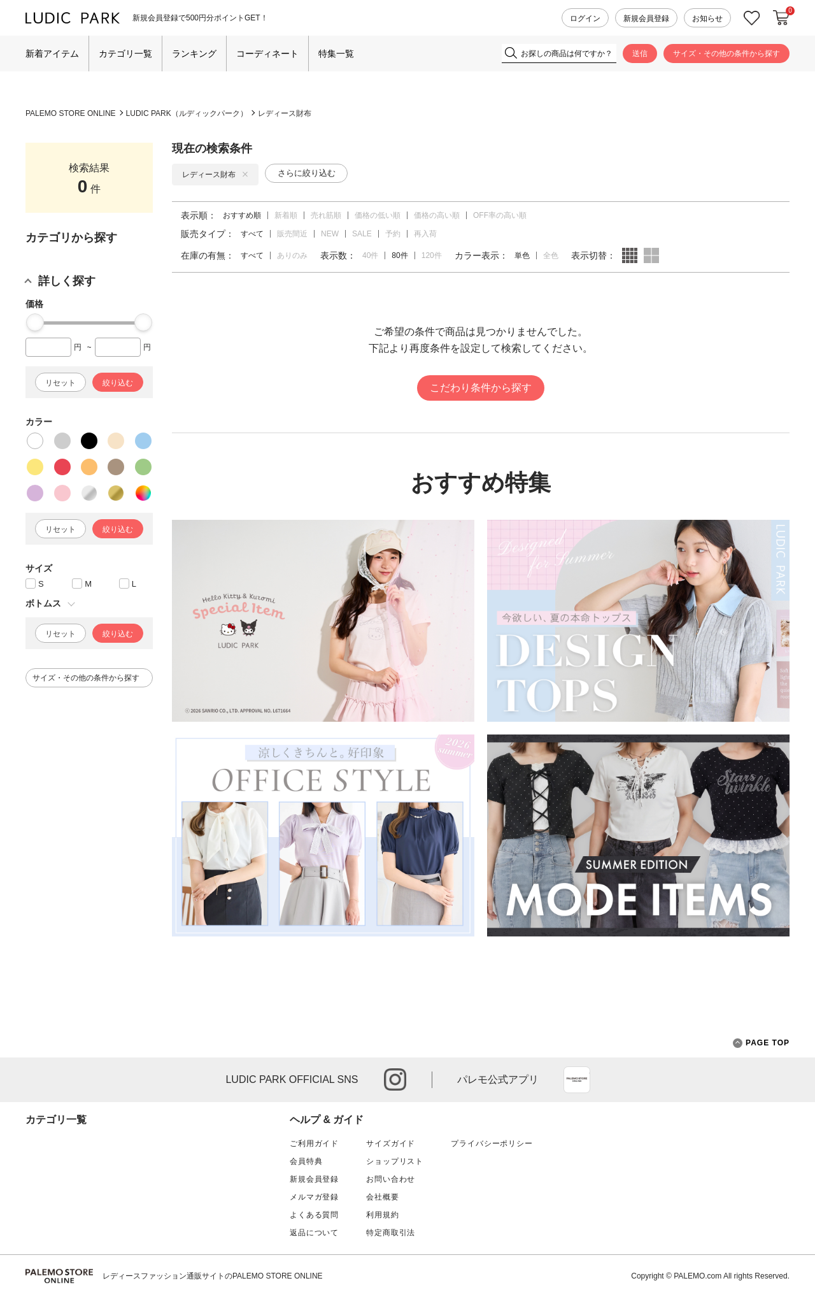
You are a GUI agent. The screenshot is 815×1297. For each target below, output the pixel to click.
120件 (432, 255)
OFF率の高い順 (500, 215)
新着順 (285, 215)
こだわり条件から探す (481, 387)
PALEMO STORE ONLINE (70, 113)
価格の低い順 (377, 215)
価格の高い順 (437, 215)
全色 (550, 255)
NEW (330, 233)
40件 (370, 255)
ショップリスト (394, 1161)
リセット (60, 382)
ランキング (194, 53)
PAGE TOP (761, 1043)
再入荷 (425, 233)
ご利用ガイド (314, 1143)
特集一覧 (336, 53)
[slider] (35, 322)
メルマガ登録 (314, 1197)
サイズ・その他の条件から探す (726, 53)
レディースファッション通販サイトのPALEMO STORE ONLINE (213, 1276)
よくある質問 (314, 1214)
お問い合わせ (390, 1179)
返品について (314, 1232)
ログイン (585, 18)
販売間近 (292, 233)
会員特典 (306, 1161)
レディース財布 (284, 113)
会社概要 (382, 1197)
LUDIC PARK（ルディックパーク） (187, 113)
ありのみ (292, 255)
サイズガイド (390, 1143)
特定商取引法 (390, 1232)
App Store (577, 1080)
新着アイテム (52, 53)
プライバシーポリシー (491, 1143)
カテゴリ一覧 (125, 53)
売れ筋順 (326, 215)
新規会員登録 (646, 18)
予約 (392, 233)
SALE (362, 233)
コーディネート (267, 53)
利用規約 (382, 1214)
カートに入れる (781, 17)
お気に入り (752, 18)
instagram (395, 1079)
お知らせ (707, 18)
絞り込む (118, 382)
